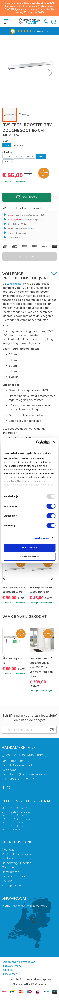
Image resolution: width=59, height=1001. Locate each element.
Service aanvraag (14, 876)
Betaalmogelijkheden (16, 863)
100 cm (8, 161)
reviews (31, 228)
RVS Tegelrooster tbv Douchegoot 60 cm (13, 589)
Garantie (8, 867)
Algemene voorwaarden (19, 962)
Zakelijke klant (12, 885)
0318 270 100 (25, 779)
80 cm (30, 156)
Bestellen (8, 858)
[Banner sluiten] (54, 442)
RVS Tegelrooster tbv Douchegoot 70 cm (41, 589)
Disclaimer (10, 974)
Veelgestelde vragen (16, 854)
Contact (7, 881)
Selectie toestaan (29, 556)
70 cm (19, 156)
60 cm (7, 156)
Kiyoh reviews (41, 31)
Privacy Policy (12, 966)
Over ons (8, 849)
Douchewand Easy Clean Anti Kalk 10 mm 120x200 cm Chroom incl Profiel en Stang (41, 667)
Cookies (8, 970)
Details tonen (41, 538)
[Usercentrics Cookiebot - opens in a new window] (37, 442)
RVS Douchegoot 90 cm (12, 660)
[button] (50, 72)
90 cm (41, 156)
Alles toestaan (30, 547)
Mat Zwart (19, 145)
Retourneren (10, 872)
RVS (7, 145)
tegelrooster (14, 283)
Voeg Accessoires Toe (29, 256)
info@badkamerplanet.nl (29, 774)
